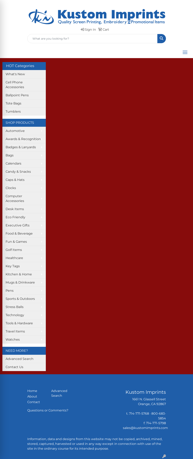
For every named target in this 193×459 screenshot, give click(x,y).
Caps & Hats (15, 180)
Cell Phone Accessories (15, 84)
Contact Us (14, 367)
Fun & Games (16, 242)
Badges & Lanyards (21, 147)
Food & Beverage (19, 233)
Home (32, 391)
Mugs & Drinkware (20, 282)
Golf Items (14, 250)
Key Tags (13, 266)
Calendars (13, 163)
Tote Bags (13, 103)
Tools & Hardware (19, 323)
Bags (10, 155)
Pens (10, 290)
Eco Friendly (15, 217)
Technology (15, 315)
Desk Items (15, 209)
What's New (15, 74)
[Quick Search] (92, 38)
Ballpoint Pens (17, 95)
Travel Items (15, 331)
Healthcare (14, 258)
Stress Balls (15, 307)
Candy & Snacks (18, 171)
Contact (33, 402)
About (32, 396)
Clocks (11, 188)
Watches (13, 339)
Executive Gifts (17, 225)
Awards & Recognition (23, 139)
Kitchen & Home (19, 274)
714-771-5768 (139, 413)
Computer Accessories (15, 198)
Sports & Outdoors (20, 299)
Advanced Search (19, 359)
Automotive (15, 131)
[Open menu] (185, 52)
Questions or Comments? (47, 410)
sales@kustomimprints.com (145, 428)
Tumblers (13, 111)
